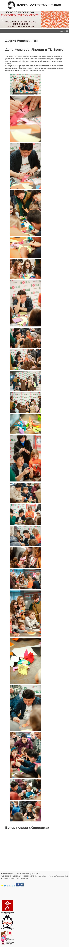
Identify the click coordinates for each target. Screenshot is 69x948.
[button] (2, 19)
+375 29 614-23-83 (9, 886)
